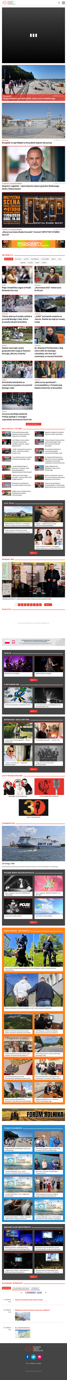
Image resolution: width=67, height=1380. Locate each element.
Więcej (33, 553)
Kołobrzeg (35, 259)
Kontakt (38, 1363)
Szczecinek (45, 259)
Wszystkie (8, 259)
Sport (44, 263)
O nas (27, 1363)
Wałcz (54, 259)
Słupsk (26, 259)
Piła (59, 259)
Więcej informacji (33, 424)
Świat (37, 263)
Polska (30, 263)
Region (23, 263)
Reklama (32, 1363)
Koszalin (18, 259)
